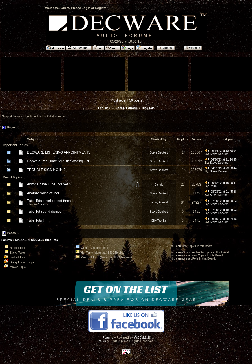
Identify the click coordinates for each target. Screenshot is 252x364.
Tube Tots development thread (50, 201)
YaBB (102, 341)
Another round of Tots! (43, 193)
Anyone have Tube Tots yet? (48, 184)
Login (86, 8)
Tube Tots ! (35, 220)
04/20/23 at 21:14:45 (221, 159)
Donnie (158, 184)
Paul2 (213, 186)
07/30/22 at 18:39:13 (221, 201)
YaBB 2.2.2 (141, 337)
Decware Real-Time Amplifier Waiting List (58, 161)
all (44, 204)
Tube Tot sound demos (44, 212)
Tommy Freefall (158, 202)
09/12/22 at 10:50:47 (221, 183)
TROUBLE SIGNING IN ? (46, 170)
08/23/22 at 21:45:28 (221, 191)
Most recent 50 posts (126, 100)
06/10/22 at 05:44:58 (221, 218)
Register (101, 8)
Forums (103, 107)
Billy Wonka (158, 220)
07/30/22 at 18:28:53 (221, 210)
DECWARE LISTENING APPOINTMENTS (59, 152)
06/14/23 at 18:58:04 (221, 150)
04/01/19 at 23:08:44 (221, 168)
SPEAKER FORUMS (125, 107)
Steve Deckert (159, 152)
